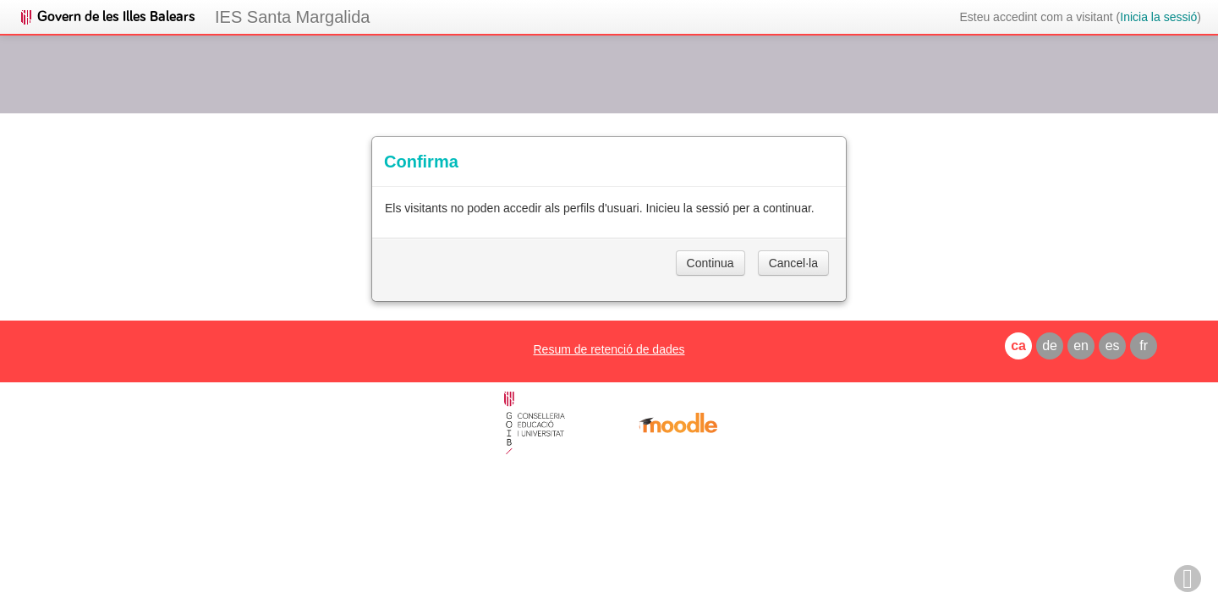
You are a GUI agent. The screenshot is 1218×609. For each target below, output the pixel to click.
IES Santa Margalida (292, 17)
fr (1143, 345)
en (1081, 345)
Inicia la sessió (1158, 17)
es (1113, 345)
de (1049, 345)
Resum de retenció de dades (608, 349)
